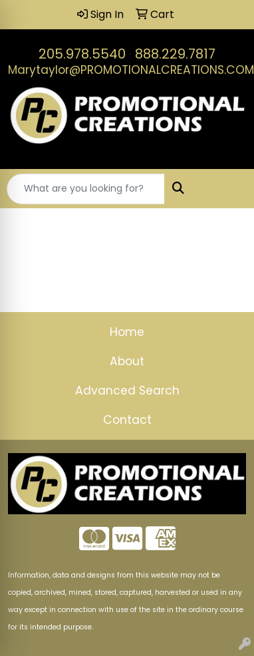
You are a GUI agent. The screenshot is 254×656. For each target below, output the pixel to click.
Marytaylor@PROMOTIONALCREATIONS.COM (131, 70)
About (127, 361)
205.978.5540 (82, 54)
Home (127, 332)
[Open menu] (227, 189)
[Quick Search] (86, 189)
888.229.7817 (175, 54)
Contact (127, 420)
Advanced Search (127, 391)
